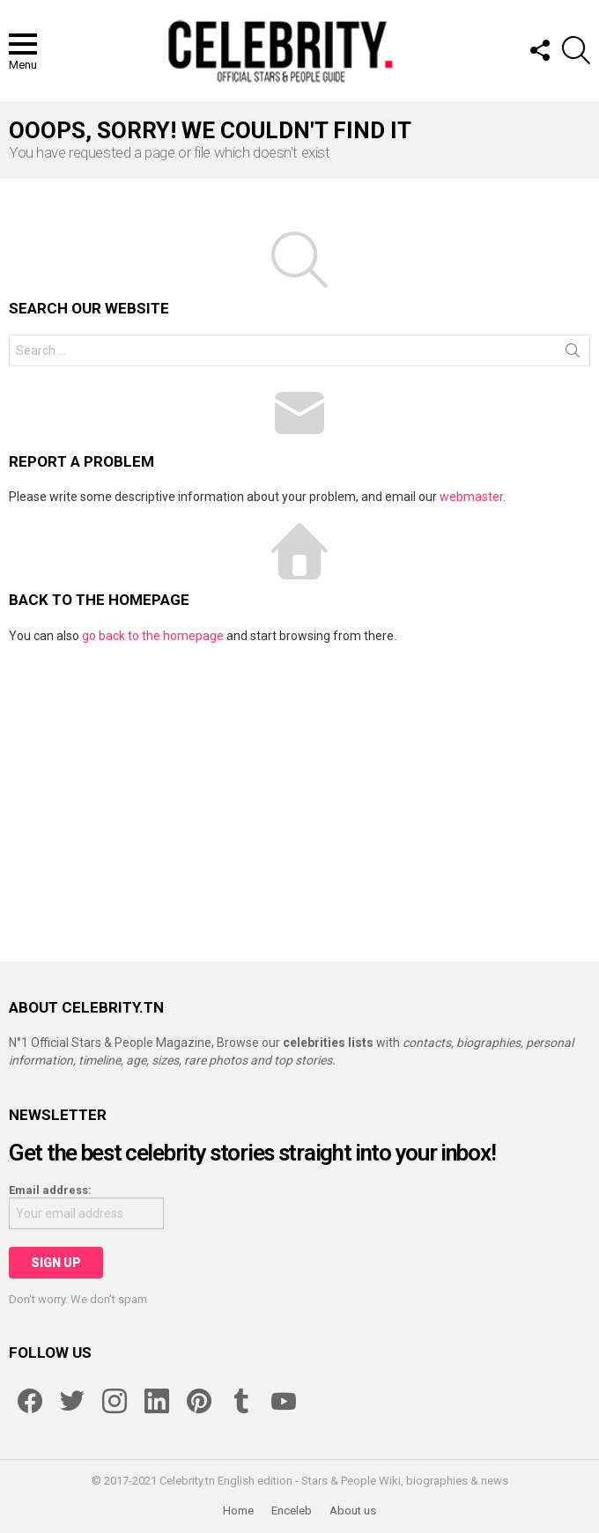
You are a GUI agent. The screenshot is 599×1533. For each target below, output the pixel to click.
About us (352, 1510)
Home (238, 1510)
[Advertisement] (299, 794)
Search (572, 354)
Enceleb (291, 1510)
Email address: (50, 1190)
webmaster (471, 497)
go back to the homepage (153, 636)
